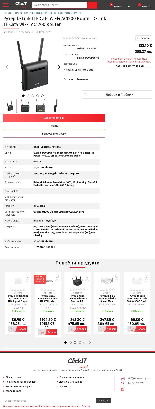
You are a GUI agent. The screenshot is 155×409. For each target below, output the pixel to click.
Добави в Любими (132, 95)
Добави (16, 313)
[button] (59, 67)
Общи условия (13, 362)
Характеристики (21, 118)
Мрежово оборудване (61, 13)
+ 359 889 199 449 (134, 367)
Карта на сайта (13, 375)
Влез (130, 6)
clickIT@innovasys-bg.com (138, 363)
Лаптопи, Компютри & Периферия (30, 13)
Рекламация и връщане (72, 362)
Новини (63, 371)
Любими (115, 5)
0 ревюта (82, 38)
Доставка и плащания (70, 366)
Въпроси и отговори (96, 118)
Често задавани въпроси (19, 371)
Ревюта (59, 118)
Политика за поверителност (21, 366)
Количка (144, 5)
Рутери (77, 13)
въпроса (93, 38)
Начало (7, 13)
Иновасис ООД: (60, 406)
